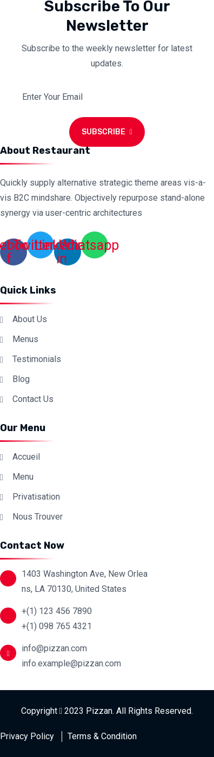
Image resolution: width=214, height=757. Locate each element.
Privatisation (36, 497)
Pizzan (99, 711)
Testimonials (36, 359)
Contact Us (33, 399)
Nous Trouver (37, 517)
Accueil (26, 457)
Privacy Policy (27, 736)
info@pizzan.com (54, 648)
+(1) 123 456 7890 (57, 611)
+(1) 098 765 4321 (57, 626)
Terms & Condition (102, 736)
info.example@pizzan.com (71, 663)
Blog (21, 379)
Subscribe (107, 132)
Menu (23, 477)
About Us (29, 319)
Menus (25, 339)
